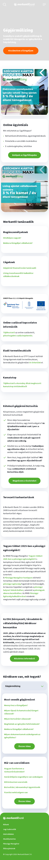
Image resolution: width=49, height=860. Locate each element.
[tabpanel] (24, 751)
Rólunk (6, 824)
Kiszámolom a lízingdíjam (20, 50)
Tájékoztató (9, 332)
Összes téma (24, 746)
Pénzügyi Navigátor (11, 844)
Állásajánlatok (9, 848)
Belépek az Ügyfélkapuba (24, 155)
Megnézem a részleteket (24, 480)
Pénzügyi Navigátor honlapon (18, 577)
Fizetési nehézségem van (16, 792)
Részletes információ (24, 658)
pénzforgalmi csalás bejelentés (17, 335)
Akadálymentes (9, 839)
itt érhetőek (35, 362)
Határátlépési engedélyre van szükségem (23, 777)
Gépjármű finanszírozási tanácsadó (19, 268)
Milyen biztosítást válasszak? (17, 718)
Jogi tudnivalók (9, 829)
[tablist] (24, 686)
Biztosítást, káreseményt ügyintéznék (22, 787)
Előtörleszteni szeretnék (15, 782)
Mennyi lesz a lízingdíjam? (16, 705)
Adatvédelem (8, 834)
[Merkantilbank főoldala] (24, 4)
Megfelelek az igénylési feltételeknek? (22, 724)
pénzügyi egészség (12, 584)
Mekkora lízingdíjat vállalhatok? (18, 243)
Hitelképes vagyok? (12, 238)
